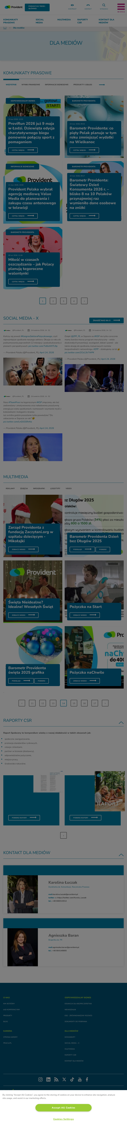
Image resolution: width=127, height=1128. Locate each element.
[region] (63, 1109)
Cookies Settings (63, 1119)
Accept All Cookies (63, 1107)
